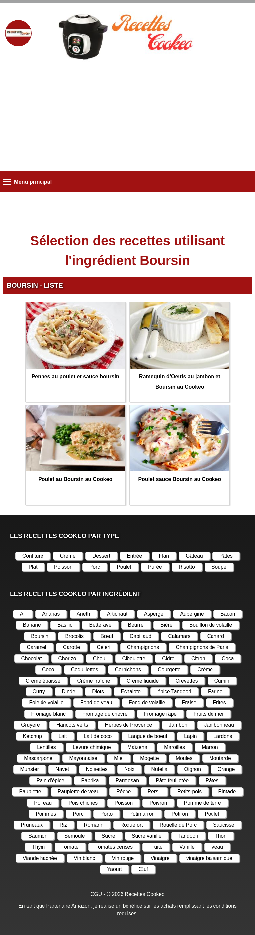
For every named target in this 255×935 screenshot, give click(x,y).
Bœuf (106, 636)
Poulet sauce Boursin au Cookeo (179, 479)
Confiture (32, 556)
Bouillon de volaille (210, 625)
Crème (68, 556)
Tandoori (188, 836)
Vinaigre (160, 858)
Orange (226, 769)
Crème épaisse (43, 680)
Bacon (227, 614)
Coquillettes (84, 669)
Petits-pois (189, 791)
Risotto (187, 567)
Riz (63, 824)
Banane (32, 625)
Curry (39, 691)
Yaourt (114, 869)
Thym (38, 847)
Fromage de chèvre (104, 714)
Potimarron (142, 814)
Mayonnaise (83, 758)
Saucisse (223, 824)
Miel (119, 758)
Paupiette (30, 791)
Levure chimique (92, 747)
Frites (219, 702)
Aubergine (192, 614)
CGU (96, 894)
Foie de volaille (46, 702)
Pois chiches (83, 803)
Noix (129, 769)
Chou (99, 658)
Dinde (68, 691)
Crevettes (187, 680)
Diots (98, 691)
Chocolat (31, 658)
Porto (106, 814)
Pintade (227, 791)
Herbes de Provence (128, 725)
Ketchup (32, 736)
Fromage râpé (160, 714)
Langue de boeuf (147, 736)
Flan (164, 556)
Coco (48, 669)
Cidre (168, 658)
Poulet (124, 567)
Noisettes (97, 769)
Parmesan (127, 780)
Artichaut (117, 614)
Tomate (70, 847)
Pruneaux (32, 824)
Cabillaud (140, 636)
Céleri (103, 647)
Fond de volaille (147, 702)
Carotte (71, 647)
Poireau (43, 803)
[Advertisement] (127, 117)
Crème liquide (143, 680)
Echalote (131, 691)
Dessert (101, 556)
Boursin (39, 636)
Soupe (219, 567)
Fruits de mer (208, 714)
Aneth (83, 614)
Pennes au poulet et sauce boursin (75, 376)
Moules (184, 758)
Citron (198, 658)
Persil (154, 791)
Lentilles (46, 747)
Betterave (100, 625)
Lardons (222, 736)
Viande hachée (40, 858)
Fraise (189, 702)
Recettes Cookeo (145, 894)
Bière (166, 625)
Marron (210, 747)
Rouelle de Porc (178, 824)
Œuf (143, 869)
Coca (228, 658)
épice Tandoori (174, 691)
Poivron (158, 803)
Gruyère (30, 725)
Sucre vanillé (146, 836)
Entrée (134, 556)
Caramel (36, 647)
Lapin (190, 736)
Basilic (64, 625)
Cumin (221, 680)
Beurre (136, 625)
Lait (62, 736)
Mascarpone (38, 758)
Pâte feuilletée (172, 780)
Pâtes (226, 556)
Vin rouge (123, 858)
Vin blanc (84, 858)
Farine (215, 691)
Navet (62, 769)
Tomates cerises (114, 847)
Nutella (159, 769)
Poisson (63, 567)
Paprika (90, 780)
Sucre (108, 836)
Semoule (74, 836)
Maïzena (137, 747)
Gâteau (194, 556)
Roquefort (131, 824)
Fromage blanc (48, 714)
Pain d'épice (50, 780)
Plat (33, 567)
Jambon (178, 725)
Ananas (51, 614)
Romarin (93, 824)
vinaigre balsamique (209, 858)
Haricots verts (72, 725)
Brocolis (74, 636)
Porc (94, 567)
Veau (217, 847)
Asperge (153, 614)
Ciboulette (133, 658)
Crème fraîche (93, 680)
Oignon (192, 769)
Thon (221, 836)
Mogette (149, 758)
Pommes (46, 814)
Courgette (169, 669)
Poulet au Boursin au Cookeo (75, 479)
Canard (215, 636)
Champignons (143, 647)
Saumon (37, 836)
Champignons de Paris (202, 647)
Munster (29, 769)
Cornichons (128, 669)
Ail (23, 614)
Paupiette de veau (79, 791)
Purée (155, 567)
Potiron (179, 814)
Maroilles (174, 747)
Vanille (187, 847)
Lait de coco (98, 736)
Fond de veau (96, 702)
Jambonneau (219, 725)
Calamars (179, 636)
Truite (155, 847)
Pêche (123, 791)
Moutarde (220, 758)
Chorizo (67, 658)
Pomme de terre (202, 803)
